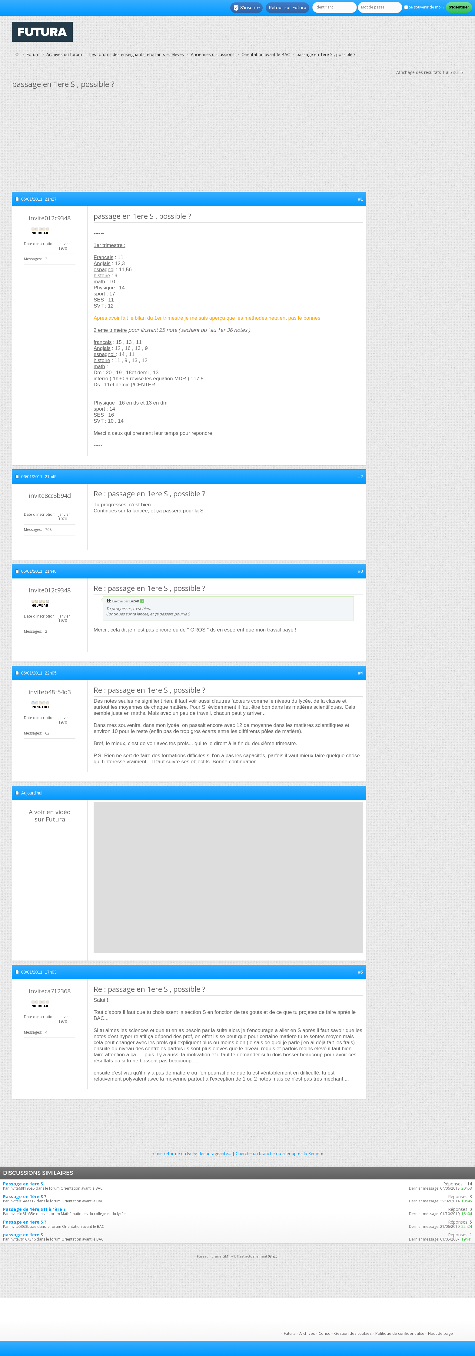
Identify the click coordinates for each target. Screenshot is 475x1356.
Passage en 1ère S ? (24, 1196)
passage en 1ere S (23, 1235)
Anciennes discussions (212, 54)
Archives (307, 1333)
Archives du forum (64, 54)
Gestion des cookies (353, 1333)
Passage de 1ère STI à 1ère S (34, 1209)
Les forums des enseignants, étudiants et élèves (136, 54)
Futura (290, 1333)
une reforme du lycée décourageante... (193, 1153)
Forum (32, 54)
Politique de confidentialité (399, 1333)
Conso (325, 1333)
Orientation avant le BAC (265, 54)
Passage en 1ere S (23, 1184)
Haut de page (440, 1333)
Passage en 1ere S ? (24, 1222)
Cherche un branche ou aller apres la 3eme (278, 1153)
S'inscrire (246, 8)
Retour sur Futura (287, 7)
